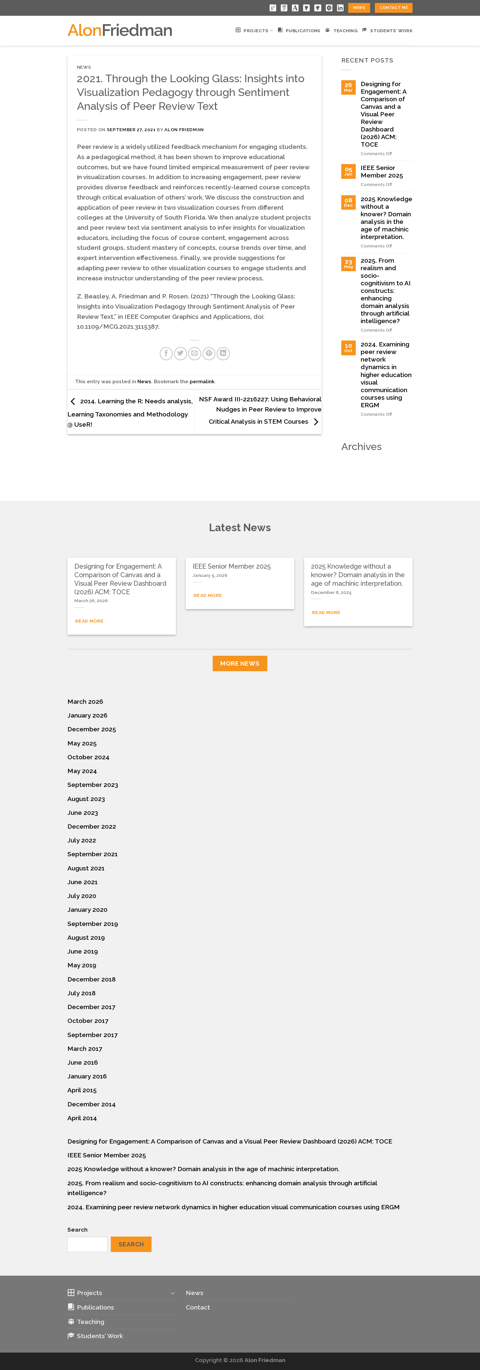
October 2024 (88, 757)
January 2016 (87, 1076)
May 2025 (82, 743)
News (84, 67)
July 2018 (81, 993)
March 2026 (85, 701)
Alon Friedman (184, 129)
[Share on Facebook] (166, 353)
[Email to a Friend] (194, 353)
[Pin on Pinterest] (209, 353)
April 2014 (82, 1118)
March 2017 (84, 1048)
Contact (198, 1307)
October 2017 (87, 1020)
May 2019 (81, 965)
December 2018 (91, 979)
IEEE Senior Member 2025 (382, 171)
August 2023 (86, 798)
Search (77, 1229)
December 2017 (91, 1006)
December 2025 (91, 729)
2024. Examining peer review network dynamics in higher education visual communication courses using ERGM (386, 374)
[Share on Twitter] (180, 353)
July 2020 (81, 895)
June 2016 (82, 1062)
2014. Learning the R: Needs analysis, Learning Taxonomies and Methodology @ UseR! (130, 412)
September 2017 (92, 1034)
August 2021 (86, 868)
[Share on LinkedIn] (223, 353)
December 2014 (91, 1104)
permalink (202, 382)
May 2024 (82, 770)
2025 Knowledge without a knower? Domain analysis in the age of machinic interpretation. (386, 217)
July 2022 (81, 840)
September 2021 (92, 854)
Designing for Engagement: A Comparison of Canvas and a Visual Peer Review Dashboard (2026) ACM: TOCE (383, 114)
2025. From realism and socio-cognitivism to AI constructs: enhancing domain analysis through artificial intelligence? (386, 290)
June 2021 (82, 882)
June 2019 (82, 951)
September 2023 (92, 784)
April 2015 (82, 1090)
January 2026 (87, 715)
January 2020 (87, 909)
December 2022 (91, 826)
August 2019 (86, 937)
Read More (89, 621)
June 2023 (82, 812)
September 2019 (92, 923)
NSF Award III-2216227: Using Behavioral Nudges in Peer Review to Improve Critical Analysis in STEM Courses (260, 410)
